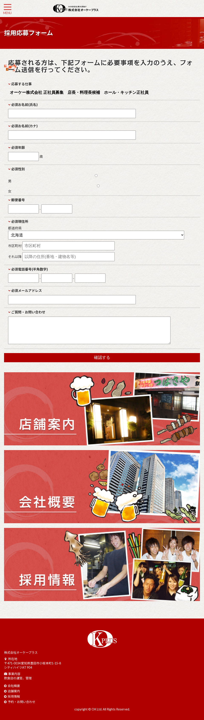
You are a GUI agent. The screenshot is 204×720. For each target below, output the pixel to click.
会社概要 (14, 686)
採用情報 (14, 696)
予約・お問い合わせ (21, 702)
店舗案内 (14, 691)
